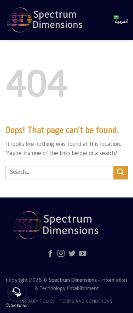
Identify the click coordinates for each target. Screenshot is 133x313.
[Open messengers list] (17, 292)
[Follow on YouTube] (82, 254)
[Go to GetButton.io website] (17, 305)
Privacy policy (37, 302)
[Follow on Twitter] (72, 254)
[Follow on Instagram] (61, 254)
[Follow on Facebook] (50, 254)
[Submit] (120, 172)
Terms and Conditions (86, 302)
